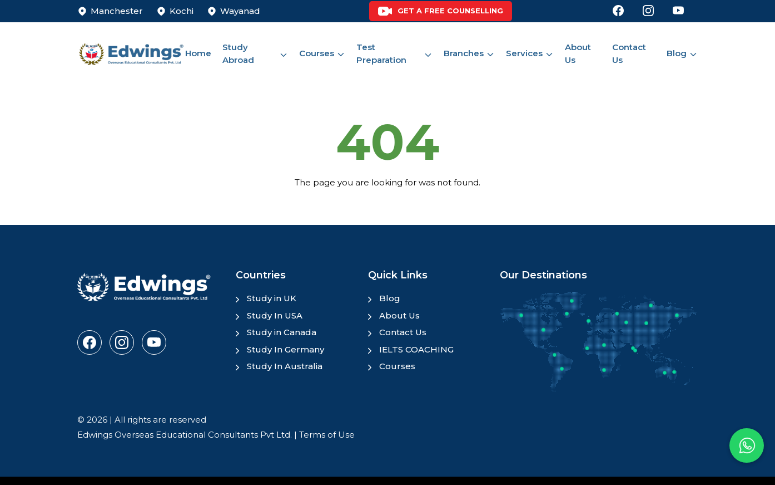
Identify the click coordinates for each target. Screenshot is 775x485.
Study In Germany (285, 349)
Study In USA (274, 315)
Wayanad (240, 11)
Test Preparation (381, 53)
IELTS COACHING (416, 349)
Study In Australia (284, 366)
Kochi (181, 11)
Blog (677, 53)
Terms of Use (327, 434)
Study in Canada (281, 332)
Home (198, 53)
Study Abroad (238, 53)
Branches (464, 53)
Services (524, 53)
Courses (316, 53)
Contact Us (629, 53)
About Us (578, 53)
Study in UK (271, 298)
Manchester (117, 11)
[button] (746, 445)
